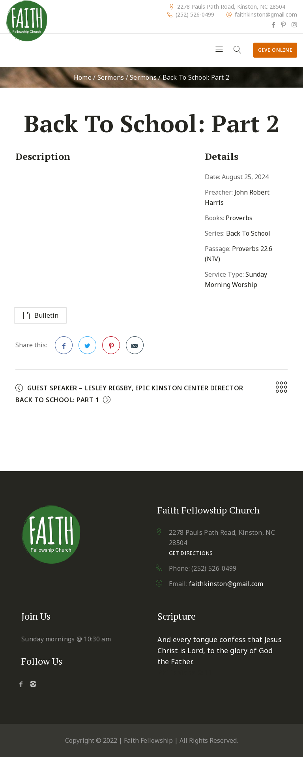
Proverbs (239, 218)
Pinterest (111, 347)
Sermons (110, 77)
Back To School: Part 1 (57, 399)
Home (83, 77)
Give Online (275, 50)
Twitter (87, 347)
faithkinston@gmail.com (266, 14)
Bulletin (40, 315)
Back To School (248, 233)
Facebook (64, 347)
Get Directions (191, 553)
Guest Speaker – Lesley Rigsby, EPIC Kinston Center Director (135, 388)
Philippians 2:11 (184, 672)
